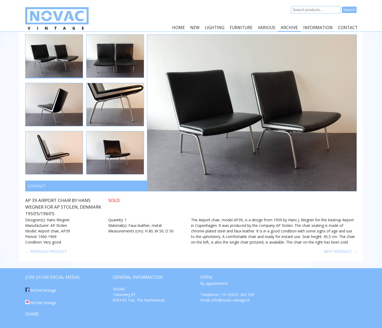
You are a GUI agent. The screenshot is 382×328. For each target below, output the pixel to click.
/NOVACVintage (40, 290)
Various (266, 27)
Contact (348, 27)
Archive (289, 27)
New (194, 27)
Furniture (241, 27)
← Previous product (46, 251)
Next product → (340, 251)
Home (178, 27)
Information (318, 27)
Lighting (214, 27)
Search (349, 10)
